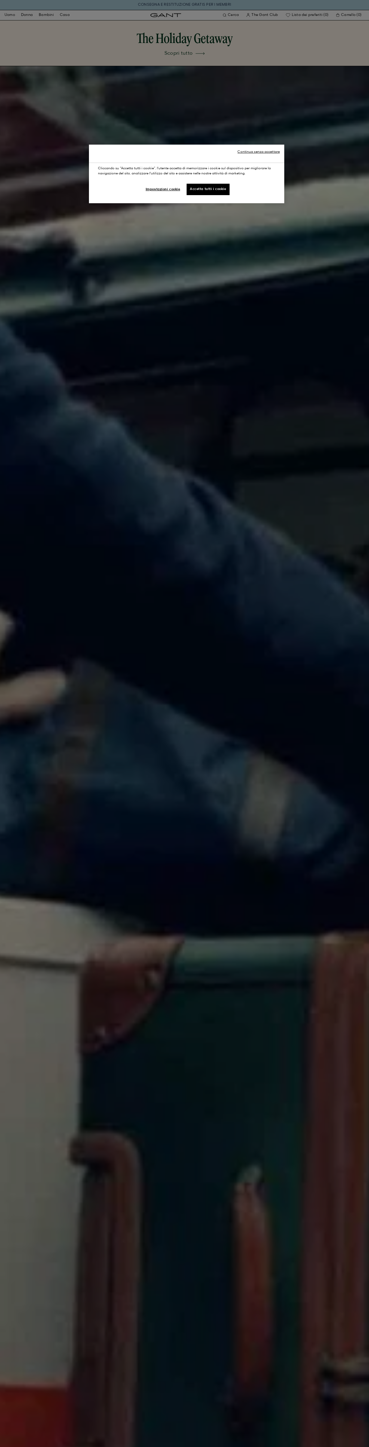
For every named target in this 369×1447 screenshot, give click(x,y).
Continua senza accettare (258, 151)
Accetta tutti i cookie (208, 189)
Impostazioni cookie (163, 189)
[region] (186, 174)
